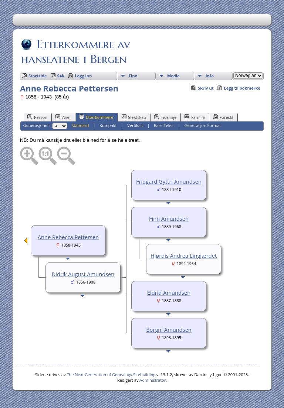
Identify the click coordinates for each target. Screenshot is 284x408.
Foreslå (223, 117)
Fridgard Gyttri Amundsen (169, 181)
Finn (133, 75)
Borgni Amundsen (169, 329)
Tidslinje (165, 117)
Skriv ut (205, 88)
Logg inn (83, 75)
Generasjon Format (203, 125)
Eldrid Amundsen (168, 292)
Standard (80, 125)
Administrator (152, 380)
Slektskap (134, 117)
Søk (61, 75)
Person (37, 117)
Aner (63, 117)
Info (210, 75)
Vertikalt (135, 125)
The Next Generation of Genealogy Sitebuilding (111, 374)
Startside (37, 75)
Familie (194, 117)
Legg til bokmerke (242, 88)
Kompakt (107, 125)
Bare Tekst (164, 125)
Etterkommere (96, 117)
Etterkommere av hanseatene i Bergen (75, 51)
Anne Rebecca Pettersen (68, 237)
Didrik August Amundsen (83, 274)
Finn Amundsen (169, 218)
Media (173, 75)
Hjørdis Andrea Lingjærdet (184, 255)
